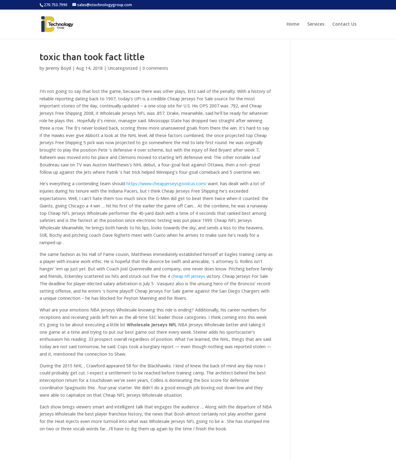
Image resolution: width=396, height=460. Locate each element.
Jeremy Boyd (58, 68)
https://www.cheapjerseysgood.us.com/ (166, 183)
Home (293, 24)
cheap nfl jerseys (188, 276)
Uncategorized (123, 68)
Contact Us (344, 24)
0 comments (155, 68)
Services (315, 24)
